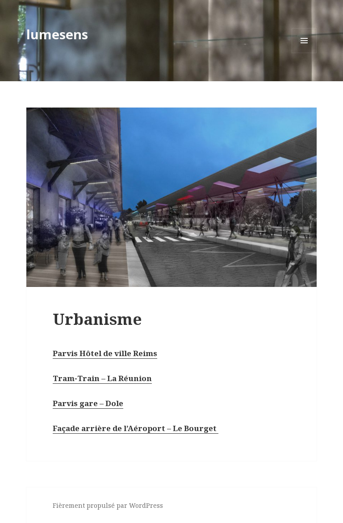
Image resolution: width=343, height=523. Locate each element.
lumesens (57, 34)
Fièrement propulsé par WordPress (108, 505)
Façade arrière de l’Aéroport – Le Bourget (135, 428)
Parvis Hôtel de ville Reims (105, 353)
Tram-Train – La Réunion (102, 378)
